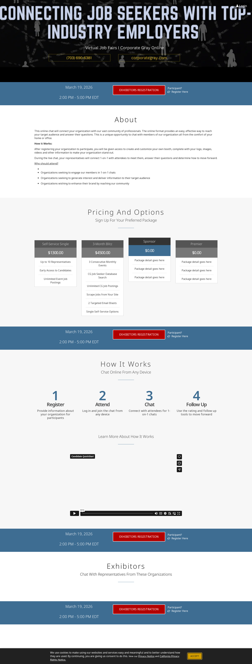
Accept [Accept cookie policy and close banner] (194, 656)
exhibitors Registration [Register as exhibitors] (139, 90)
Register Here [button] (178, 92)
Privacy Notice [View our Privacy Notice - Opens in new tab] (146, 656)
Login (241, 6)
